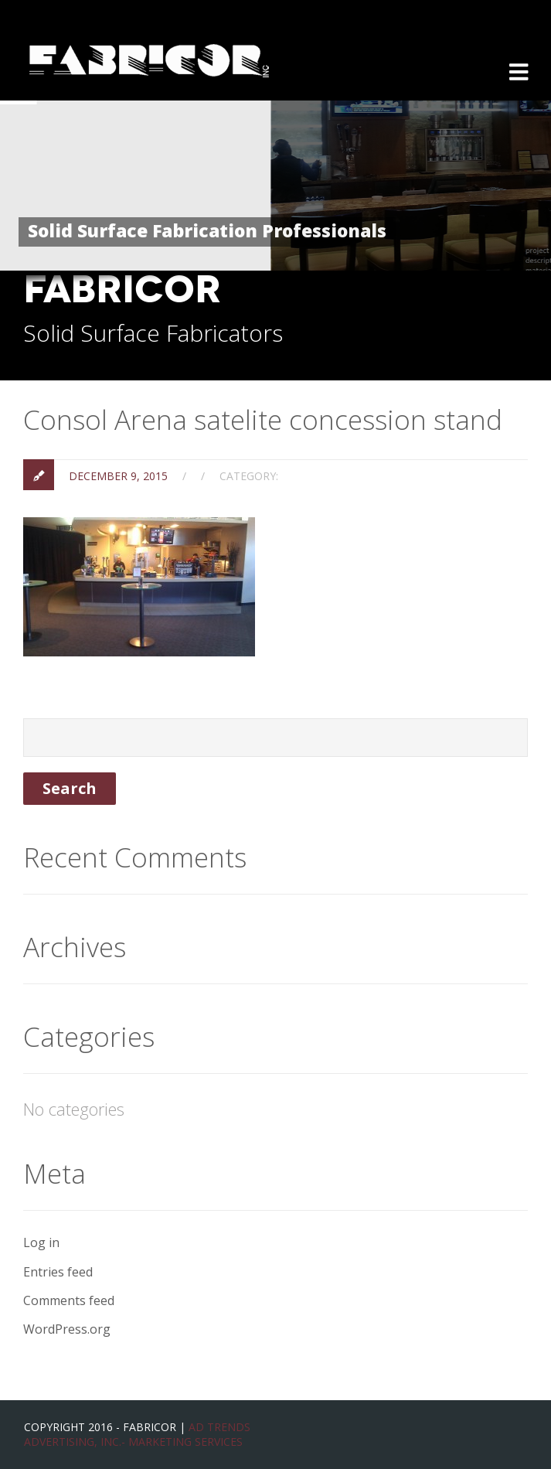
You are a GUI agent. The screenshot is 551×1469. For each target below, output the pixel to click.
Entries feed (58, 1271)
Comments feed (68, 1300)
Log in (41, 1242)
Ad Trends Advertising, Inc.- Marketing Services (137, 1435)
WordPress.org (67, 1329)
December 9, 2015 (118, 476)
